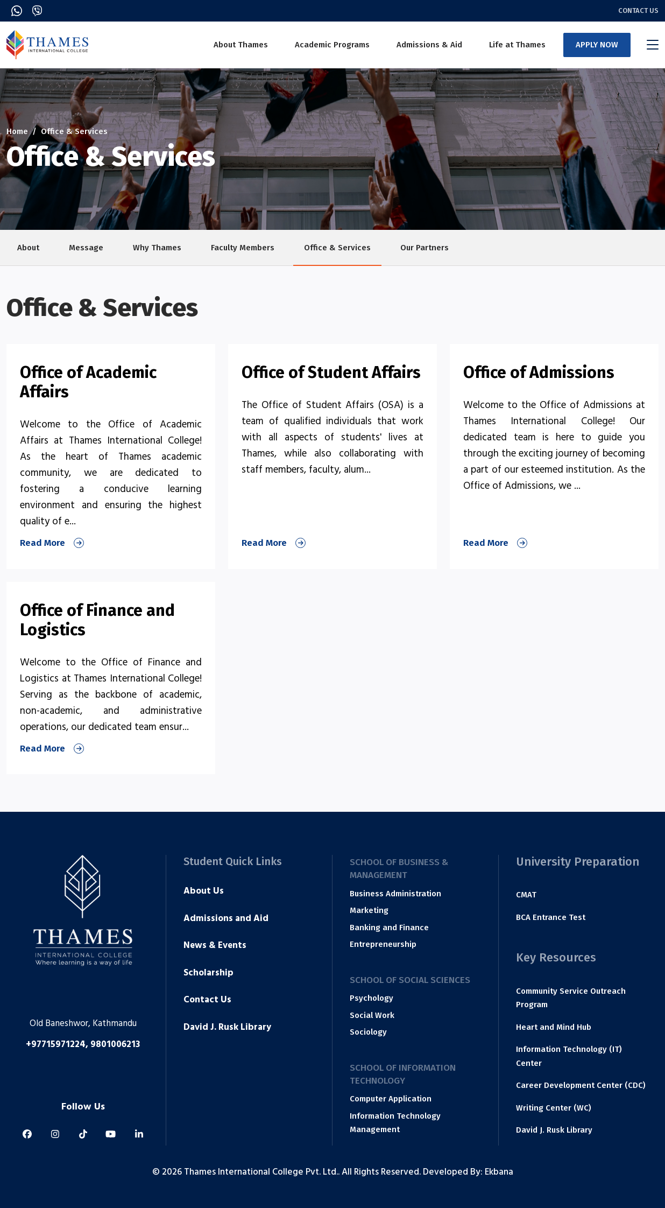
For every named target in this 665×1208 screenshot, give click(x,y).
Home (17, 131)
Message (86, 247)
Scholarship (208, 973)
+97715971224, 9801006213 (83, 1045)
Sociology (368, 1032)
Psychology (371, 998)
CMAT (526, 895)
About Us (203, 892)
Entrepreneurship (383, 944)
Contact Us (638, 10)
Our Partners (424, 247)
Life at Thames (517, 45)
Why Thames (157, 247)
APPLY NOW (597, 45)
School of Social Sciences (410, 980)
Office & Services (337, 247)
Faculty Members (242, 247)
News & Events (214, 946)
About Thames (241, 45)
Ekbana (499, 1173)
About (28, 247)
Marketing (369, 910)
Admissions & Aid (429, 45)
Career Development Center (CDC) (581, 1085)
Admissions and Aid (225, 919)
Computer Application (390, 1099)
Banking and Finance (389, 927)
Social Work (372, 1015)
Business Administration (395, 893)
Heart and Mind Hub (553, 1027)
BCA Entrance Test (550, 917)
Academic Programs (332, 45)
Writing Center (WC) (553, 1108)
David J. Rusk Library (227, 1028)
